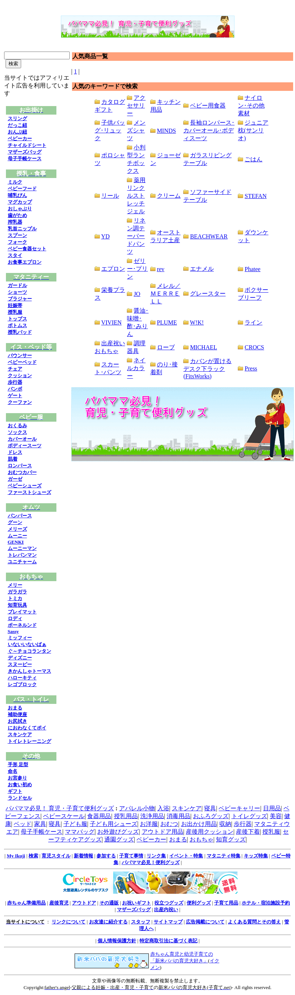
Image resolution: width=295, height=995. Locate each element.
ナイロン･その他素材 (251, 105)
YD (105, 236)
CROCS (254, 347)
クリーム (169, 195)
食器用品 (99, 816)
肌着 (12, 459)
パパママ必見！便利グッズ (151, 862)
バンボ (15, 389)
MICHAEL (203, 347)
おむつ (169, 824)
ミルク (15, 182)
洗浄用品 (152, 816)
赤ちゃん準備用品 (26, 903)
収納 (225, 824)
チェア (15, 369)
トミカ (15, 598)
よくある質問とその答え (254, 922)
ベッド (23, 824)
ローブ (166, 347)
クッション (20, 375)
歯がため (17, 215)
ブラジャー (20, 299)
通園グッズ (119, 839)
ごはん (253, 159)
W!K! (197, 322)
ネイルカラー (136, 368)
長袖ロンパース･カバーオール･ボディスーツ (209, 130)
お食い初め (20, 784)
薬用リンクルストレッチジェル (136, 195)
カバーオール (22, 439)
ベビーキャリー (239, 808)
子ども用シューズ (113, 824)
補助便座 (17, 714)
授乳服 (15, 312)
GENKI (16, 542)
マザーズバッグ (25, 152)
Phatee (252, 269)
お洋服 (149, 824)
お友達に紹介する (108, 922)
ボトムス (17, 325)
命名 (12, 771)
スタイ (15, 255)
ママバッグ (80, 831)
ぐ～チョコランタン (29, 651)
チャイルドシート (27, 145)
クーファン (20, 402)
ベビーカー (20, 138)
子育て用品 (226, 903)
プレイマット (22, 612)
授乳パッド (20, 332)
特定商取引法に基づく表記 (168, 940)
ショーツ (17, 292)
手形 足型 (18, 764)
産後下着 (248, 831)
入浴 (163, 808)
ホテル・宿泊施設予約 (266, 903)
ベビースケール (64, 816)
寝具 (210, 808)
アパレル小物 (137, 808)
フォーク (17, 242)
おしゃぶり (20, 208)
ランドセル (20, 798)
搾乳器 (15, 222)
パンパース (20, 515)
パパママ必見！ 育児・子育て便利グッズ (60, 808)
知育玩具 (17, 605)
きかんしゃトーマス (29, 671)
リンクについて (68, 922)
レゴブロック (22, 684)
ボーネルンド (22, 625)
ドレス (15, 452)
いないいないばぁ (27, 644)
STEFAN (255, 196)
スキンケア (20, 734)
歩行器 (15, 382)
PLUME (167, 322)
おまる (15, 708)
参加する (106, 856)
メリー (15, 585)
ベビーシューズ (25, 485)
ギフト (15, 791)
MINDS (166, 131)
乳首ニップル (22, 228)
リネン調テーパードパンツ (136, 236)
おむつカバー (22, 472)
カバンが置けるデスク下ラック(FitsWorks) (207, 368)
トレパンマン (22, 555)
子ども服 (75, 824)
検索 (33, 856)
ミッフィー (20, 637)
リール (110, 195)
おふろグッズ (211, 816)
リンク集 (156, 856)
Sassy (13, 631)
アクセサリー (136, 105)
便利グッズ (199, 903)
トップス (17, 319)
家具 (40, 824)
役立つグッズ (168, 903)
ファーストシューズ (29, 492)
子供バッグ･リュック (110, 130)
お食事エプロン (25, 262)
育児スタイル (56, 856)
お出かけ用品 (199, 824)
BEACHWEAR (208, 236)
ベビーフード (22, 188)
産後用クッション (209, 831)
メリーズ (17, 529)
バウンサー (20, 355)
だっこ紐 (17, 125)
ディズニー (20, 657)
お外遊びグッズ (118, 831)
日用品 (272, 808)
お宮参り (17, 778)
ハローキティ (22, 678)
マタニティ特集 (223, 856)
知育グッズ (231, 839)
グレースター (208, 293)
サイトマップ (168, 922)
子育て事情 (131, 856)
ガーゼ (15, 479)
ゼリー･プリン (137, 269)
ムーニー (17, 535)
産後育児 (59, 903)
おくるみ (17, 425)
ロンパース (20, 465)
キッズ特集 (256, 856)
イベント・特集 (186, 856)
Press (251, 368)
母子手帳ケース (25, 158)
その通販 (109, 903)
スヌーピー (20, 664)
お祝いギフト (136, 903)
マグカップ (20, 202)
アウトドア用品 (162, 831)
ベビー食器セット (27, 248)
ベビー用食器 (208, 105)
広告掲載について (205, 922)
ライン (253, 322)
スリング (17, 118)
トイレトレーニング (29, 741)
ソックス (17, 432)
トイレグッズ (249, 816)
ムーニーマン (22, 548)
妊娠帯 (15, 305)
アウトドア (84, 903)
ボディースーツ (25, 445)
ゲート (15, 395)
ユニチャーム (22, 561)
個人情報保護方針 (117, 940)
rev (160, 269)
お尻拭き (17, 721)
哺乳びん (17, 195)
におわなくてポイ (27, 728)
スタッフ (140, 922)
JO (137, 294)
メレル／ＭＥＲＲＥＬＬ (165, 293)
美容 (276, 816)
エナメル (202, 269)
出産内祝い (166, 909)
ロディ (15, 618)
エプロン (113, 269)
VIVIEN (111, 322)
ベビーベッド (22, 362)
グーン (15, 522)
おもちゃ (201, 839)
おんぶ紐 (17, 132)
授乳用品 (126, 816)
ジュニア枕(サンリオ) (253, 130)
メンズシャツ (136, 130)
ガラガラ (17, 591)
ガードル (17, 285)
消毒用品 (178, 816)
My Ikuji (16, 856)
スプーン (17, 235)
